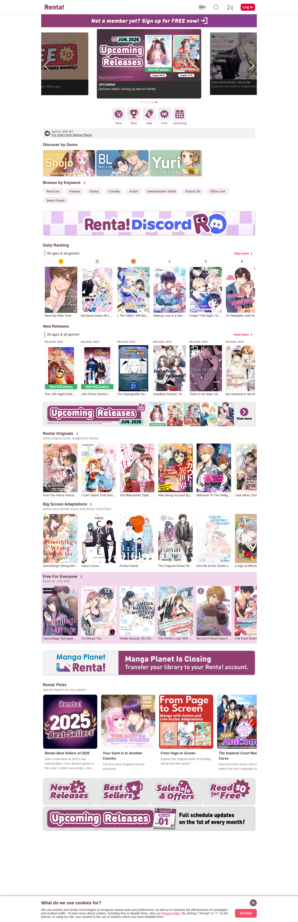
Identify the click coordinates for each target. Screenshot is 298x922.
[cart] (230, 7)
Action (133, 191)
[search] (216, 7)
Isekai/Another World (161, 191)
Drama (94, 191)
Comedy (114, 191)
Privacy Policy (171, 913)
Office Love (217, 191)
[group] (61, 288)
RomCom (53, 191)
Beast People (56, 200)
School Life (192, 191)
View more (241, 253)
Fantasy (74, 191)
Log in (248, 7)
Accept (246, 913)
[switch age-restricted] (202, 7)
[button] (142, 102)
